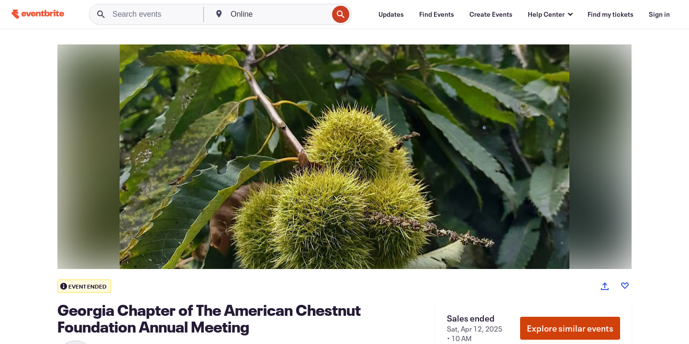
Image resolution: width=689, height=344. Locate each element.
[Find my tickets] (610, 14)
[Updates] (391, 14)
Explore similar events (570, 328)
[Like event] (625, 285)
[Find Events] (436, 14)
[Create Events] (491, 14)
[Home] (37, 14)
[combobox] (278, 14)
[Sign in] (659, 14)
